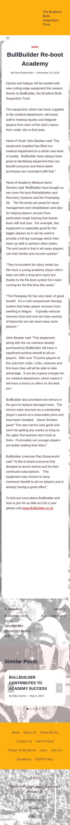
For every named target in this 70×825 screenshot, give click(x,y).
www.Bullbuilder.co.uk (38, 508)
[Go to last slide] (11, 688)
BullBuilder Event (52, 612)
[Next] (59, 688)
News (34, 47)
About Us (30, 732)
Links (43, 750)
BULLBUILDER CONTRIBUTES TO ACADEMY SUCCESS (28, 683)
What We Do (49, 732)
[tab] (28, 709)
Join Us (56, 750)
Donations (24, 759)
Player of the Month (22, 750)
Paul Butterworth (23, 72)
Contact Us (24, 741)
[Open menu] (7, 38)
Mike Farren (19, 695)
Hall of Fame (45, 741)
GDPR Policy (44, 759)
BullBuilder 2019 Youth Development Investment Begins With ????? (18, 622)
